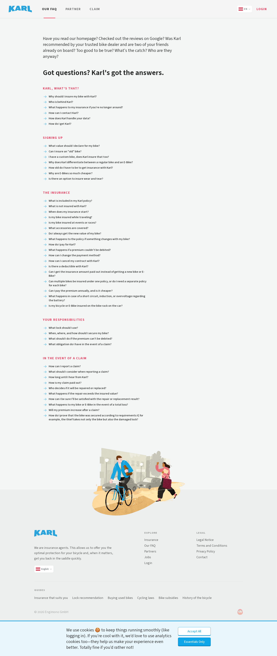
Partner (73, 9)
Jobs (147, 584)
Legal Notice (205, 566)
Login (262, 9)
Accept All (194, 631)
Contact (201, 584)
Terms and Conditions (211, 572)
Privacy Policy (205, 578)
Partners (150, 578)
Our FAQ (49, 9)
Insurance (151, 566)
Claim (95, 9)
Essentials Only (194, 642)
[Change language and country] (244, 9)
